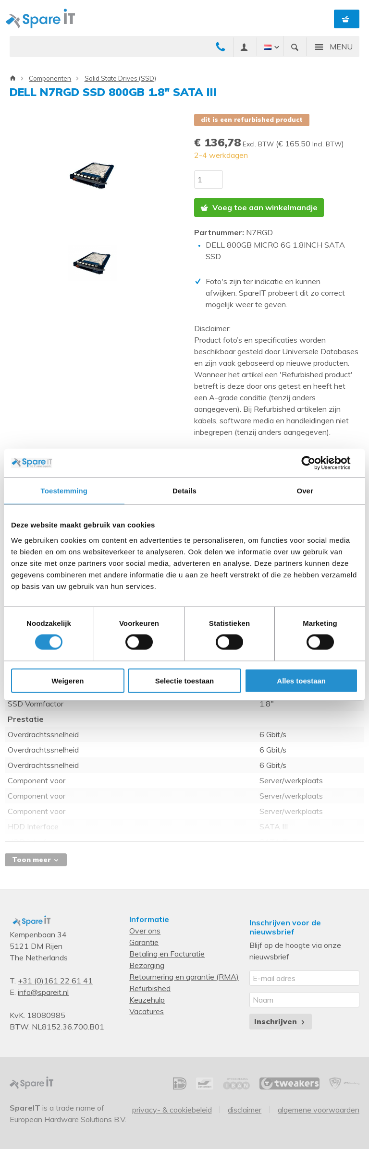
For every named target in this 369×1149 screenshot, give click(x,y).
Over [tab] (304, 491)
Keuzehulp (147, 1000)
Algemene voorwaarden (318, 1109)
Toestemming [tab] (64, 491)
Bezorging (146, 965)
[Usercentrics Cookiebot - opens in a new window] (316, 463)
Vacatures (146, 1011)
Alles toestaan (301, 680)
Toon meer (36, 859)
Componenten (50, 78)
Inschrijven (280, 1021)
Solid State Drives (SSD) (120, 78)
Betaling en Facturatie (167, 953)
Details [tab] (184, 491)
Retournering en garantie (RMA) (184, 976)
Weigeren (67, 680)
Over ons (144, 930)
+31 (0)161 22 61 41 (55, 980)
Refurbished (150, 988)
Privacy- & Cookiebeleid (172, 1109)
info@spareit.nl (43, 992)
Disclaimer (244, 1109)
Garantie (144, 942)
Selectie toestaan (184, 680)
